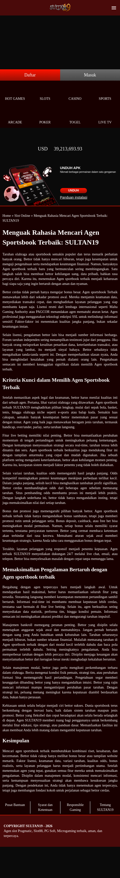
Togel (75, 116)
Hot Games (15, 93)
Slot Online (22, 216)
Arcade (15, 116)
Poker (45, 116)
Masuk (90, 75)
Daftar (30, 75)
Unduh (73, 190)
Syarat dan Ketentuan (45, 807)
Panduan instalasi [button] (73, 197)
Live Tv (105, 116)
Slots (45, 93)
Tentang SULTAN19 (105, 807)
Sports (105, 93)
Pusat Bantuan (15, 805)
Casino (75, 93)
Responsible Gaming (75, 807)
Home (6, 216)
